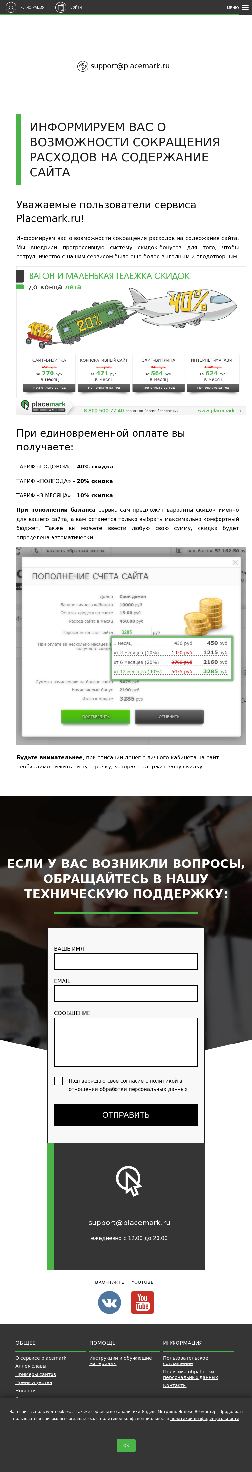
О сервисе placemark (40, 1358)
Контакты (175, 1385)
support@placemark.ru (130, 65)
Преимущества (33, 1382)
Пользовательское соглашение (185, 1360)
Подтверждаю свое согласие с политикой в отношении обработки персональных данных (128, 1085)
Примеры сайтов (35, 1374)
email (126, 989)
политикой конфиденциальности (204, 1418)
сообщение (126, 1037)
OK (126, 1445)
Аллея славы (30, 1366)
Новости (25, 1391)
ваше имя (126, 957)
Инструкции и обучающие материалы (120, 1360)
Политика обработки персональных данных (190, 1374)
